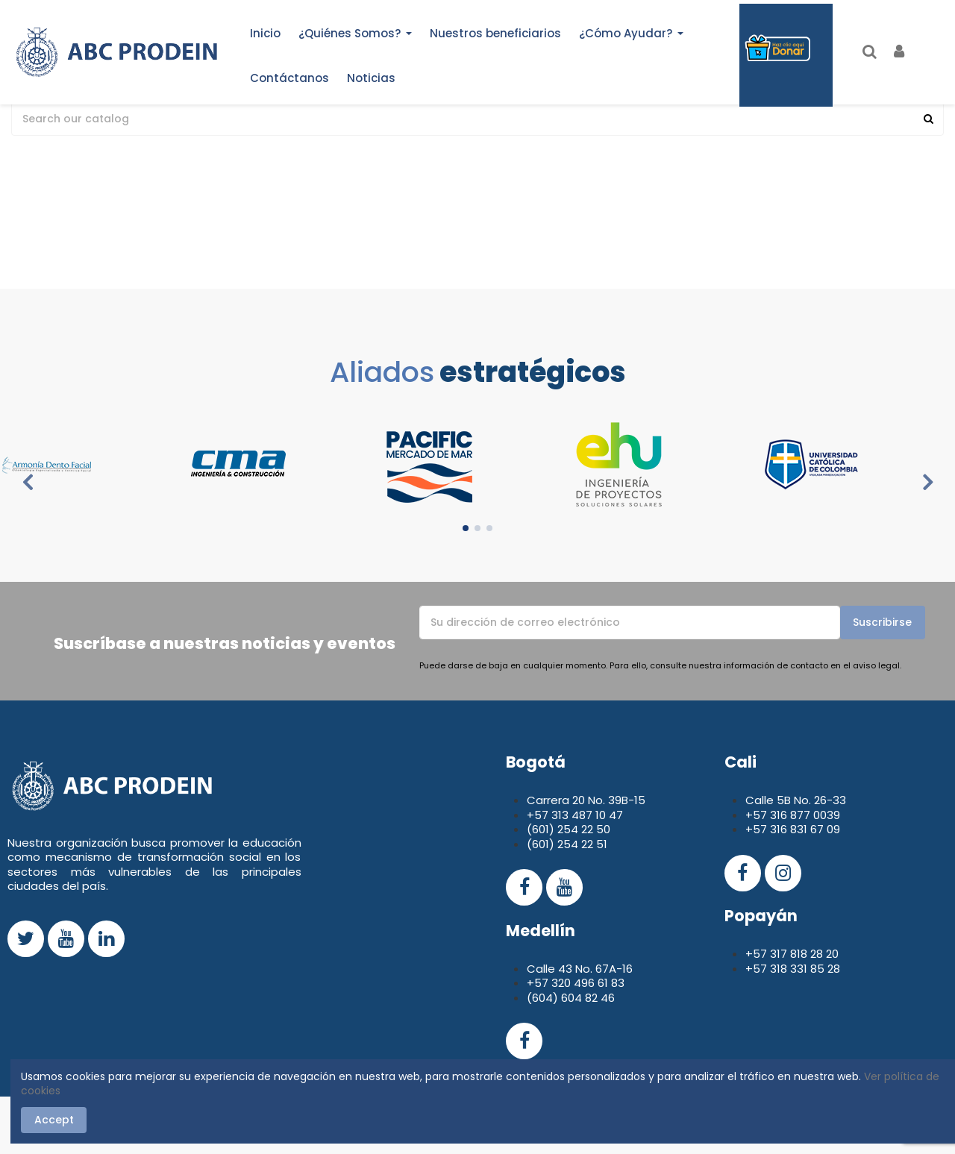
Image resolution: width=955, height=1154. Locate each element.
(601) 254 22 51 (567, 844)
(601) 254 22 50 (568, 829)
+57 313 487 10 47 (575, 815)
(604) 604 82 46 (571, 998)
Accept (54, 1119)
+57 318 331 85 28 (792, 968)
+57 (757, 815)
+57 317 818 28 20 (792, 954)
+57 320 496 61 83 (575, 983)
